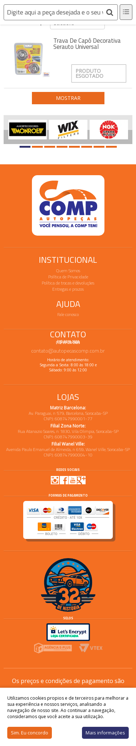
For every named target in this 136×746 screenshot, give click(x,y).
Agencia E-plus (53, 648)
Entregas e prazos (68, 289)
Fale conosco (68, 314)
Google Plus (81, 480)
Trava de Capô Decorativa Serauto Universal (87, 44)
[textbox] (61, 12)
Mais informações (105, 732)
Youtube (72, 480)
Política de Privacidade (68, 276)
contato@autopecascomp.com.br (68, 350)
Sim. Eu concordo (29, 732)
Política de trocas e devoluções (68, 282)
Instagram (55, 480)
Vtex (91, 648)
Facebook (63, 479)
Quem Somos (68, 270)
